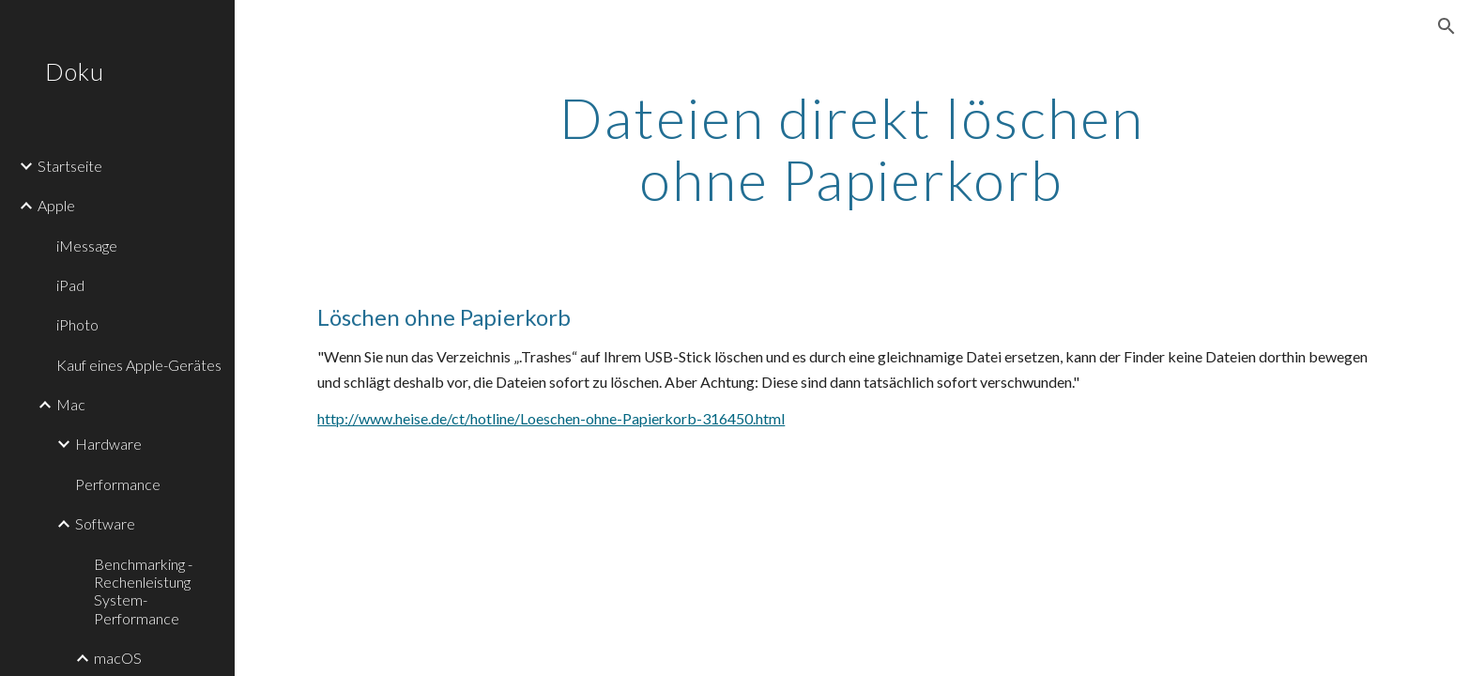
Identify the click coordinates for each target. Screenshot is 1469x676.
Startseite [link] (70, 166)
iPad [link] (70, 285)
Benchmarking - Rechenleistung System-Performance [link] (143, 591)
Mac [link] (70, 404)
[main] (852, 148)
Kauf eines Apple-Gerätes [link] (139, 365)
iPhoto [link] (77, 324)
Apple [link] (56, 205)
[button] (1446, 26)
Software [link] (105, 523)
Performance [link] (118, 484)
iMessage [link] (86, 245)
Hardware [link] (108, 444)
